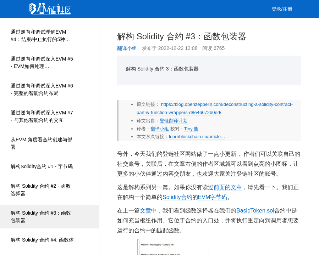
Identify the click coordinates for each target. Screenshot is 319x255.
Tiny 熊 (191, 128)
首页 (40, 26)
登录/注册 (282, 9)
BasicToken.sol (255, 211)
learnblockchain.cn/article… (197, 136)
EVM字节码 (212, 197)
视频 (82, 26)
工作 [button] (150, 26)
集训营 (125, 26)
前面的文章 (228, 187)
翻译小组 (127, 48)
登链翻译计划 (173, 120)
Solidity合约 (177, 197)
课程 (102, 26)
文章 (61, 26)
